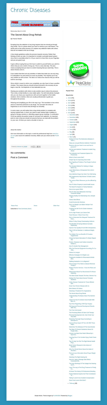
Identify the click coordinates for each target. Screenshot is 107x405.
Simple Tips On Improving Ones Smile (79, 159)
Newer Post (14, 205)
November (72, 117)
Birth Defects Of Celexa (75, 288)
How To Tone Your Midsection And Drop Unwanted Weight (80, 192)
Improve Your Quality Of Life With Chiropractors (82, 227)
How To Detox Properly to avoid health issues (81, 184)
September (72, 122)
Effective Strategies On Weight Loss (79, 255)
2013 (69, 112)
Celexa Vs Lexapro (74, 252)
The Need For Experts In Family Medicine (80, 187)
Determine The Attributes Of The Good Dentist (82, 327)
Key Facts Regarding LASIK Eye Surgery (80, 304)
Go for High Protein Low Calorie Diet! (79, 212)
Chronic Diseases (30, 10)
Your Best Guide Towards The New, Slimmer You (82, 275)
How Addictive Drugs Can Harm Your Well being (82, 174)
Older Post (56, 205)
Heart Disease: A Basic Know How (78, 215)
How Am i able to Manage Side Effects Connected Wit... (79, 360)
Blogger (70, 395)
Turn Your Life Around (75, 310)
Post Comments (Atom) (24, 208)
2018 (69, 100)
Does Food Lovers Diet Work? (77, 380)
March (71, 137)
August (71, 124)
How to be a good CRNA (76, 189)
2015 (69, 108)
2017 (69, 103)
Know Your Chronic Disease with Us (79, 286)
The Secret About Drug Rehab (77, 293)
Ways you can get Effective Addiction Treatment (82, 143)
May (70, 132)
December (72, 115)
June (71, 129)
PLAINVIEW (56, 395)
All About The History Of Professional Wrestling (82, 371)
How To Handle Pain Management (78, 246)
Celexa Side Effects (74, 199)
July (70, 127)
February (72, 383)
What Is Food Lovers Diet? (76, 157)
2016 (69, 105)
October (71, 119)
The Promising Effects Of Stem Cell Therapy (81, 312)
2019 (69, 98)
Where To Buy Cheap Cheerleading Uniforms (81, 221)
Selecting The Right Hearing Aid (78, 357)
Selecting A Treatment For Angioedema (80, 291)
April (70, 134)
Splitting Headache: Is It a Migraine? (79, 261)
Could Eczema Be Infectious (77, 202)
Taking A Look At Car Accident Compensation (81, 378)
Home (35, 205)
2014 (69, 110)
